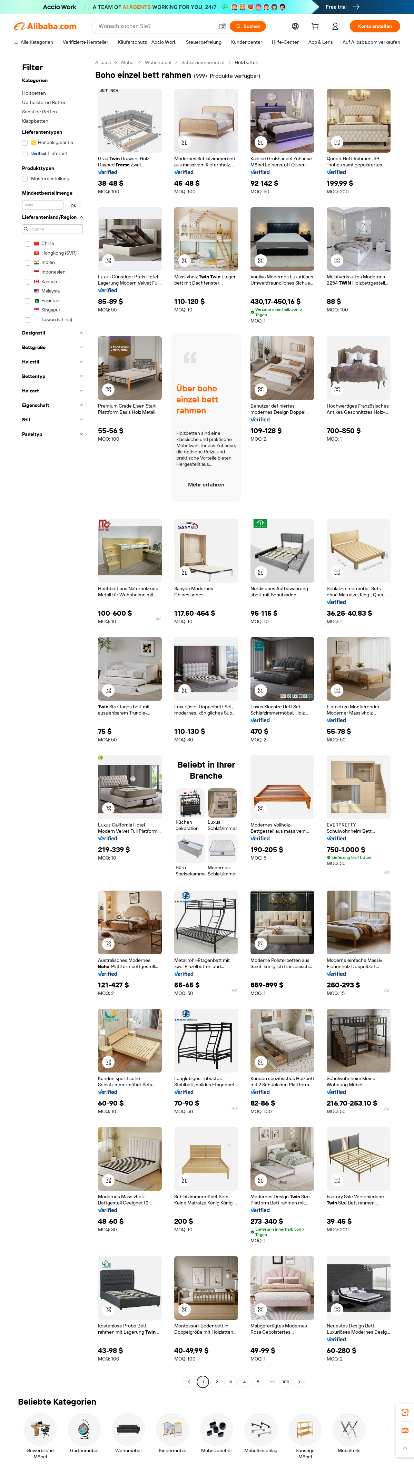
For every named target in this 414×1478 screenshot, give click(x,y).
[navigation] (52, 723)
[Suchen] (248, 26)
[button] (223, 26)
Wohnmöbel (158, 62)
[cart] (316, 27)
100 (285, 1381)
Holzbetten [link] (246, 62)
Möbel (128, 62)
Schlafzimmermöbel (202, 62)
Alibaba (103, 62)
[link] (405, 1412)
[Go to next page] (299, 1382)
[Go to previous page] (189, 1382)
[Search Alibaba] (156, 26)
